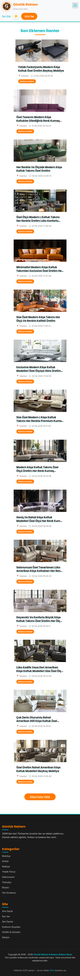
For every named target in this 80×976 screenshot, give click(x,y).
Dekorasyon (8, 877)
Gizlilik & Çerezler (11, 932)
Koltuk (5, 861)
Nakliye (6, 866)
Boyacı (5, 887)
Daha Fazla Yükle (40, 796)
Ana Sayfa (7, 911)
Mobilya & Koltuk (27, 81)
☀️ (16, 16)
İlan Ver (6, 916)
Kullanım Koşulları (11, 927)
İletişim (5, 937)
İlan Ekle (6, 16)
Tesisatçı (6, 882)
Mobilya (6, 856)
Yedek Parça (8, 871)
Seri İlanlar (7, 921)
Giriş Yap (29, 16)
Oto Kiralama (9, 892)
